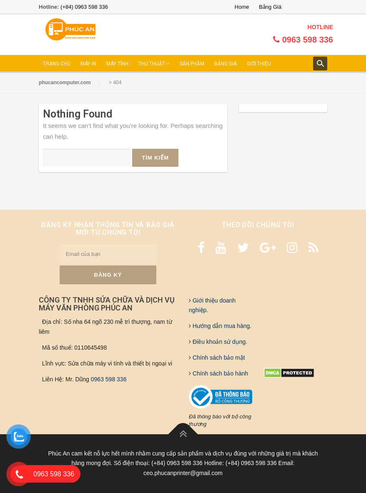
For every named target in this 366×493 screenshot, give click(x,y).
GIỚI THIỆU (259, 64)
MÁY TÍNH (117, 64)
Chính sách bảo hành (219, 373)
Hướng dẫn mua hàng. (221, 326)
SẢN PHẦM (192, 64)
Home (242, 7)
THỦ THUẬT (154, 64)
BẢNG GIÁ (225, 64)
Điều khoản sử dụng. (219, 341)
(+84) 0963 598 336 (84, 7)
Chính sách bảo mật (218, 357)
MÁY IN (88, 64)
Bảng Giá (270, 7)
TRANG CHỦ (56, 64)
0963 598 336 (109, 379)
